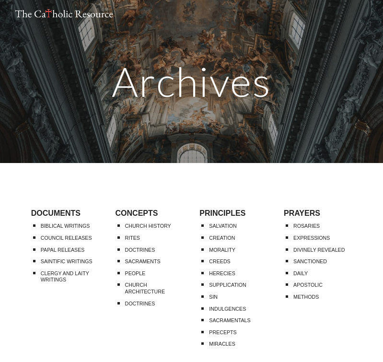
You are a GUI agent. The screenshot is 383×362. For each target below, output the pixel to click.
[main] (191, 81)
